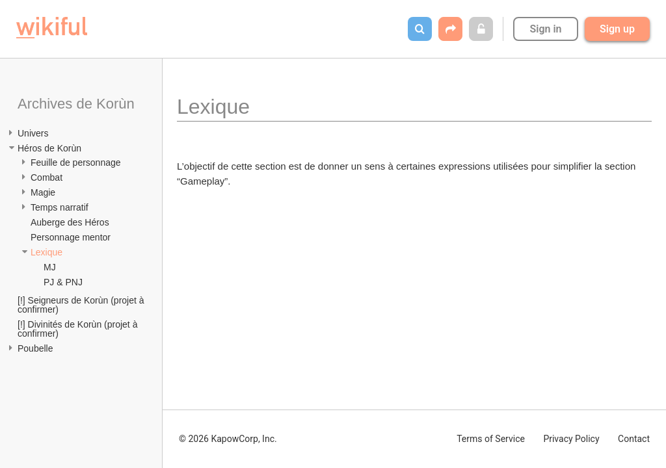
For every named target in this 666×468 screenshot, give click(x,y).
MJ (50, 267)
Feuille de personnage (76, 162)
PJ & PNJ (63, 282)
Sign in (545, 29)
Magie (43, 192)
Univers (33, 133)
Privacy (571, 439)
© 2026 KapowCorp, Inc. (228, 439)
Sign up (617, 29)
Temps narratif (59, 207)
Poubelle (35, 348)
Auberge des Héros (70, 222)
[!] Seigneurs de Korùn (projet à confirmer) (82, 305)
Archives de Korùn (76, 104)
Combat (46, 177)
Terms (491, 439)
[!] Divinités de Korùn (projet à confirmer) (79, 329)
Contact (634, 439)
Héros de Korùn (49, 148)
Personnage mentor (71, 237)
